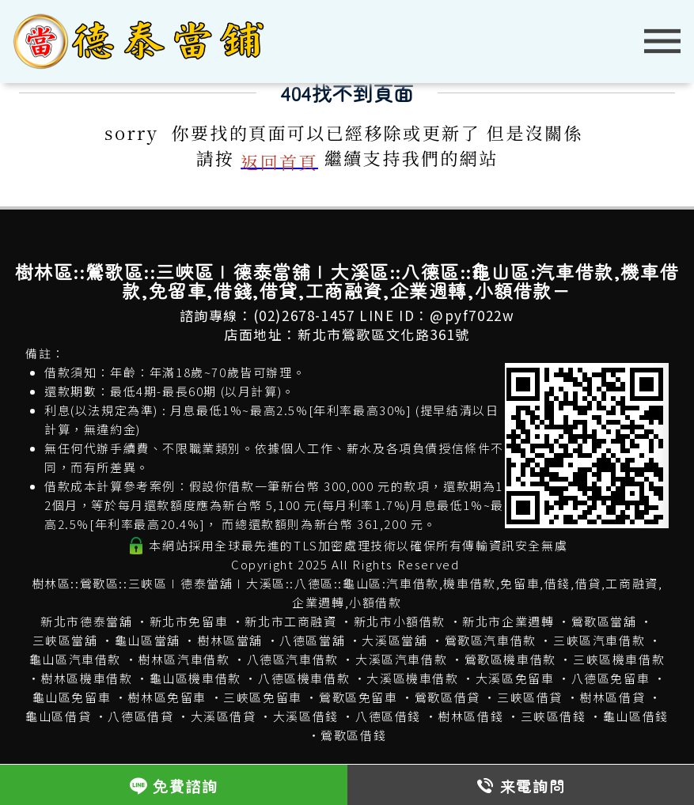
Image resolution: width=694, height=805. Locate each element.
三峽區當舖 (65, 640)
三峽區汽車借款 (599, 640)
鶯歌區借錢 (353, 735)
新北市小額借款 (400, 621)
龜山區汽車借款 (75, 659)
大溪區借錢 (306, 716)
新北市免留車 (189, 621)
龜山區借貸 (58, 716)
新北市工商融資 (290, 621)
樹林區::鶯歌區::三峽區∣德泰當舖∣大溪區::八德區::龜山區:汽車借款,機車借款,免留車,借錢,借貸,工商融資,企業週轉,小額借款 (347, 592)
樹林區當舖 (230, 640)
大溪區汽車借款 (401, 659)
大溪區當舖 (394, 640)
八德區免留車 (610, 678)
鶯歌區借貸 (447, 697)
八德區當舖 (312, 640)
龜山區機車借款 (195, 678)
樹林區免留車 (167, 697)
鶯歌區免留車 (358, 697)
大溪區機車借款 (412, 678)
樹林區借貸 (612, 697)
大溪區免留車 (515, 678)
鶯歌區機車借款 (510, 659)
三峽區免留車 (262, 697)
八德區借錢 (388, 716)
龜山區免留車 (72, 697)
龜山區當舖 (147, 640)
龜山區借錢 (636, 716)
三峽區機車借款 (619, 659)
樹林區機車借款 (86, 678)
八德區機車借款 (304, 678)
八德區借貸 (140, 716)
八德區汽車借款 (293, 659)
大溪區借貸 (223, 716)
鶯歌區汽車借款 (491, 640)
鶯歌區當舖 (604, 621)
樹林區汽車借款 (183, 659)
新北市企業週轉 (508, 621)
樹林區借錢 (470, 716)
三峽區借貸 (530, 697)
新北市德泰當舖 (86, 621)
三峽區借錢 (553, 716)
